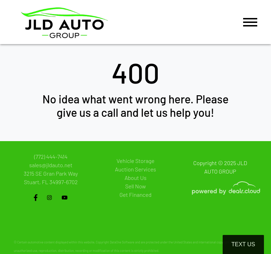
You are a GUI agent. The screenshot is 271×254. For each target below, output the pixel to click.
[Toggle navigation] (250, 22)
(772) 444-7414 (51, 156)
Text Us (243, 244)
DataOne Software (122, 242)
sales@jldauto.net (50, 165)
